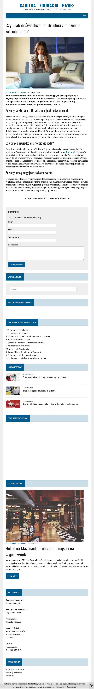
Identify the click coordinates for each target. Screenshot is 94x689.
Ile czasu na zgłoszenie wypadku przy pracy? (38, 391)
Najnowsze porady (14, 367)
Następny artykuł (59, 199)
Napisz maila (10, 647)
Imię (9, 222)
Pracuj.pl (69, 152)
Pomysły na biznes (13, 673)
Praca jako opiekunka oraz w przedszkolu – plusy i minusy (43, 378)
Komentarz (12, 245)
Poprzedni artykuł (35, 199)
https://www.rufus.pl (14, 670)
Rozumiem (71, 686)
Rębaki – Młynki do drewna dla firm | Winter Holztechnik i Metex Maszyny (49, 404)
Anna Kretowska (18, 93)
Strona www (12, 237)
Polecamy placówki (14, 484)
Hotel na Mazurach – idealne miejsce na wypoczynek (39, 552)
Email (9, 230)
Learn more (58, 686)
